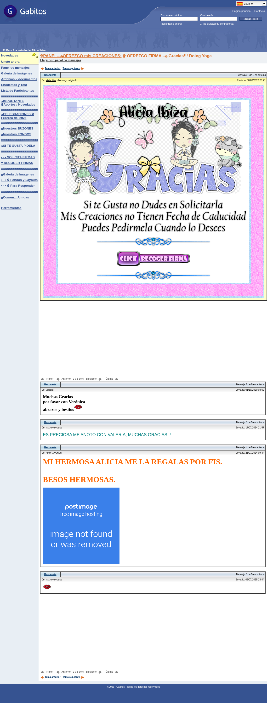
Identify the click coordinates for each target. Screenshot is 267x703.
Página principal (242, 11)
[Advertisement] (90, 38)
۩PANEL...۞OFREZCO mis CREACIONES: (80, 55)
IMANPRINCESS (54, 428)
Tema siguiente (73, 68)
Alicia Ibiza (51, 80)
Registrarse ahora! (171, 23)
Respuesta (50, 75)
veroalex (50, 390)
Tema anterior (50, 68)
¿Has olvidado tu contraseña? (217, 23)
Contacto (259, 11)
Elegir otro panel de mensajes (60, 60)
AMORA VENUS (54, 453)
